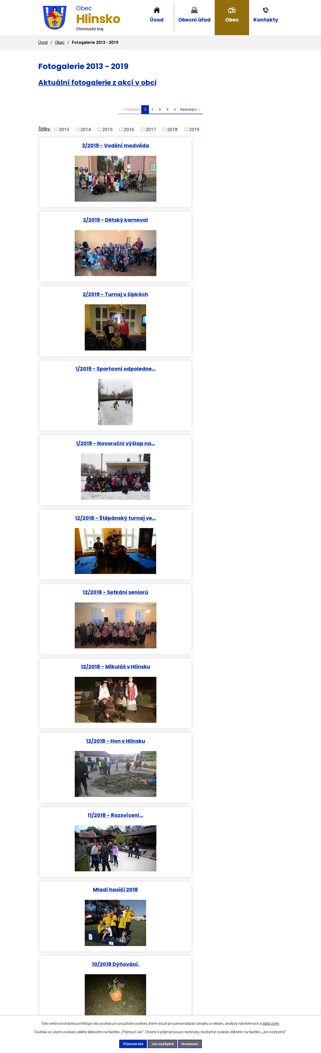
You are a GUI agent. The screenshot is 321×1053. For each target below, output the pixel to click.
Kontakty (265, 19)
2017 (151, 129)
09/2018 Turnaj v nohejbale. (241, 454)
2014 (85, 129)
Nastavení (193, 1043)
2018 (172, 129)
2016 (129, 129)
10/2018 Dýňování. (242, 377)
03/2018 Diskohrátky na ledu (242, 611)
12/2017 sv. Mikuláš (242, 844)
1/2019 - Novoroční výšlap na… (160, 223)
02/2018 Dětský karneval (79, 687)
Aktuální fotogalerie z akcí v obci (97, 82)
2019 (194, 129)
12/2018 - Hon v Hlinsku (241, 298)
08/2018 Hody (160, 451)
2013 (64, 129)
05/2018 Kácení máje (79, 530)
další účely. (271, 1023)
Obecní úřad (194, 19)
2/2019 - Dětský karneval (160, 145)
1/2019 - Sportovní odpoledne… (78, 223)
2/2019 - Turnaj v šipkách (242, 145)
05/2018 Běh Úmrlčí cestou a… (79, 611)
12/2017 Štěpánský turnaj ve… (160, 847)
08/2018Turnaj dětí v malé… (79, 454)
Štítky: (44, 129)
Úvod (157, 19)
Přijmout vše (129, 1043)
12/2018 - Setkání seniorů (79, 298)
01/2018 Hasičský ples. (242, 687)
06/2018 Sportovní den (160, 530)
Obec (232, 19)
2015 (107, 129)
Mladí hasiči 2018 (160, 377)
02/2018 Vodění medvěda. (79, 766)
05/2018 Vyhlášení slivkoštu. (160, 611)
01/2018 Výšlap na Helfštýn (160, 690)
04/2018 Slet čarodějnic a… (242, 533)
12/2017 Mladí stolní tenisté (242, 769)
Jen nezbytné (163, 1043)
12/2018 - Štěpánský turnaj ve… (242, 223)
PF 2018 (160, 766)
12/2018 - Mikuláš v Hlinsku (160, 301)
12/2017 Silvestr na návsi (79, 844)
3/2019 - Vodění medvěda (79, 145)
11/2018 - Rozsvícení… (79, 377)
